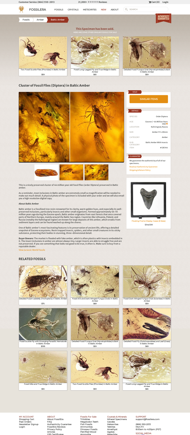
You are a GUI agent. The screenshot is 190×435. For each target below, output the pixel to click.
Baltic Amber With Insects (157, 142)
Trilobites (85, 419)
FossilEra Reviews (56, 427)
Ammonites (86, 427)
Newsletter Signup (28, 424)
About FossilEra (55, 419)
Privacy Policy (54, 429)
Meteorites (112, 424)
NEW (103, 9)
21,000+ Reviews (92, 2)
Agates (110, 432)
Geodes (111, 421)
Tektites (111, 427)
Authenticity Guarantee (59, 424)
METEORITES (89, 9)
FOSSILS (58, 9)
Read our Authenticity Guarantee (143, 167)
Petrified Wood (88, 432)
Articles (51, 432)
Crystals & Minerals (117, 416)
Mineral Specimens (117, 419)
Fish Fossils (86, 424)
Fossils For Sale (88, 416)
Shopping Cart (26, 419)
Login (165, 2)
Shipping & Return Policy (140, 170)
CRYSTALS (73, 9)
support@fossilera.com (148, 419)
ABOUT (114, 9)
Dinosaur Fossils (88, 429)
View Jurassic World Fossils (32, 250)
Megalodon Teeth (89, 421)
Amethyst (112, 429)
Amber (165, 137)
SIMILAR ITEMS (149, 99)
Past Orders (25, 421)
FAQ (49, 421)
